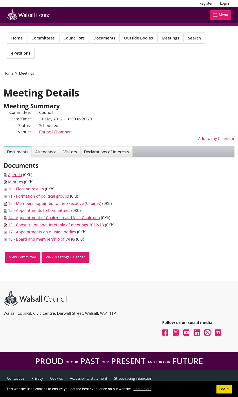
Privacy (37, 378)
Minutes (15, 181)
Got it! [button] (224, 389)
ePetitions (20, 53)
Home (17, 38)
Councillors (74, 38)
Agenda (15, 174)
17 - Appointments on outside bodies (42, 231)
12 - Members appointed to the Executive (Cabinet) (54, 203)
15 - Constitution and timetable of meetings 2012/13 (56, 224)
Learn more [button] (142, 389)
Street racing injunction (133, 378)
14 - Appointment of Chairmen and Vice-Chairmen (54, 217)
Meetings (170, 38)
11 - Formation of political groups (38, 196)
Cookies (56, 378)
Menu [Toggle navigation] (220, 15)
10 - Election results (26, 188)
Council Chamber (55, 131)
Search (194, 38)
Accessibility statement (88, 378)
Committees (43, 38)
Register (206, 3)
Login (224, 3)
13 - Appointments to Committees (39, 210)
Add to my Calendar (216, 138)
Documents (104, 38)
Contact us (15, 378)
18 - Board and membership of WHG (41, 239)
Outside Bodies (138, 38)
